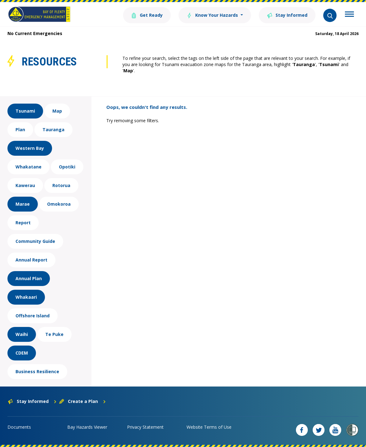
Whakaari (26, 297)
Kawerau (25, 185)
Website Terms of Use (209, 427)
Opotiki (67, 167)
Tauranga (53, 129)
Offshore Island (32, 316)
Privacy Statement (145, 427)
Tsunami (25, 111)
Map (57, 111)
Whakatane (28, 167)
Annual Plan (28, 278)
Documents (19, 427)
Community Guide (35, 241)
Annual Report (31, 260)
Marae (22, 204)
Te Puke (54, 334)
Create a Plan (82, 401)
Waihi (21, 334)
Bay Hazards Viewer (87, 427)
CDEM (21, 353)
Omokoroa (59, 204)
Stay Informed (287, 14)
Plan (20, 129)
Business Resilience (37, 371)
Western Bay (29, 148)
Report (23, 223)
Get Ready (147, 14)
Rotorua (61, 185)
